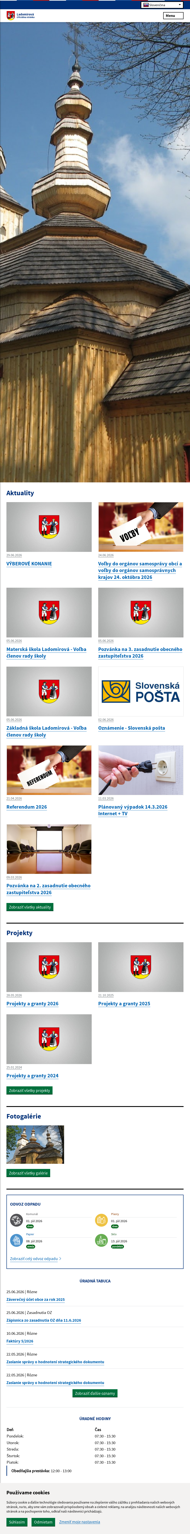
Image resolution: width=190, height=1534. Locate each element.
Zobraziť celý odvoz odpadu (34, 1258)
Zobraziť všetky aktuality (30, 907)
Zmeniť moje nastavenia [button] (79, 1522)
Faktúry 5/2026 (19, 1341)
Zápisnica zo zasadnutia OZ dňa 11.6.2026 (43, 1320)
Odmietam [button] (43, 1522)
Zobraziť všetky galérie (28, 1173)
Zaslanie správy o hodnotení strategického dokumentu (55, 1361)
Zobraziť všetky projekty (29, 1090)
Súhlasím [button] (17, 1522)
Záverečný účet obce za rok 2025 (35, 1299)
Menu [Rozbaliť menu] (173, 15)
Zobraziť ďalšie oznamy (95, 1393)
